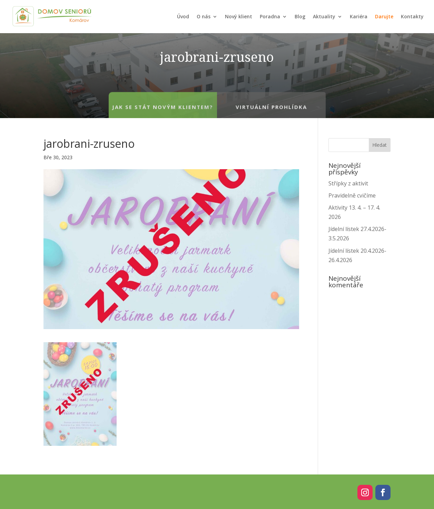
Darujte (384, 16)
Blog (300, 16)
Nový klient (238, 16)
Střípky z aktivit (348, 183)
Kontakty (412, 16)
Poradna (270, 16)
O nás (203, 16)
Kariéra (358, 16)
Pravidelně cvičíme (352, 195)
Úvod (183, 16)
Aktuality (324, 16)
